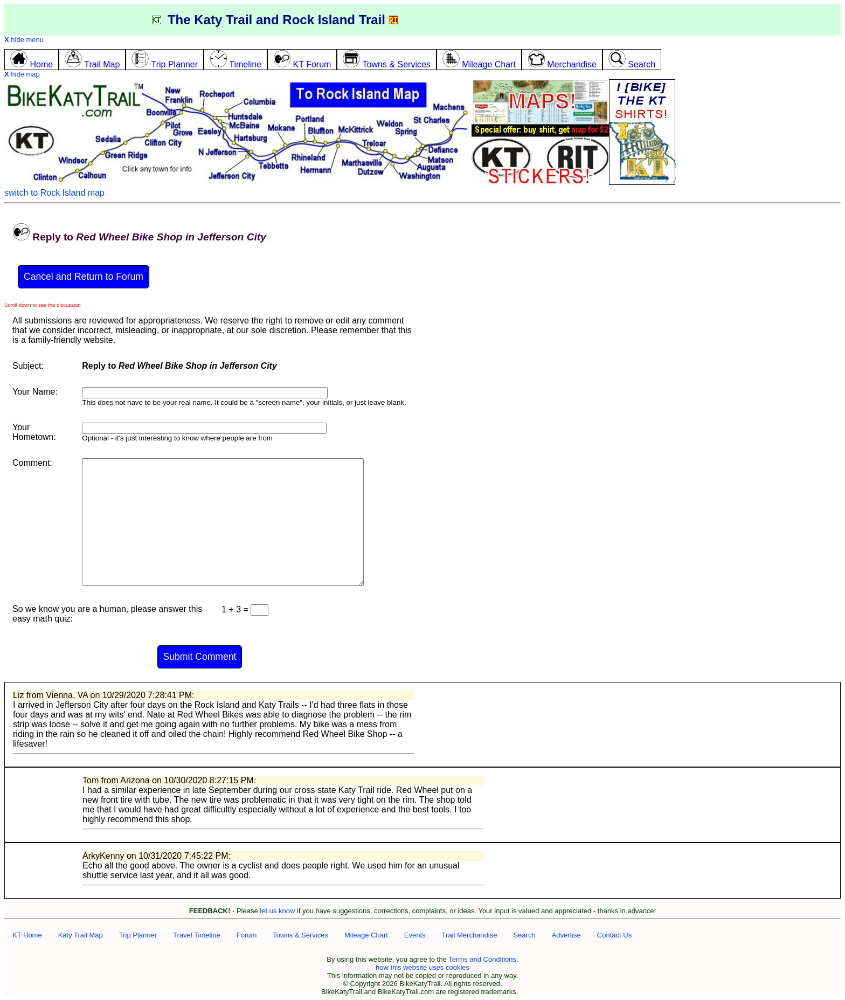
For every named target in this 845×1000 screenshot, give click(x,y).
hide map (22, 74)
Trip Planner (138, 935)
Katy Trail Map (80, 935)
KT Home (27, 935)
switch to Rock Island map (54, 192)
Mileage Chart (366, 935)
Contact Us (614, 935)
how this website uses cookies (422, 967)
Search (524, 935)
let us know (277, 911)
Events (415, 935)
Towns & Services (300, 935)
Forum (247, 935)
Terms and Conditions (482, 959)
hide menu (24, 40)
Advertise (566, 935)
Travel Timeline (196, 935)
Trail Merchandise (469, 935)
